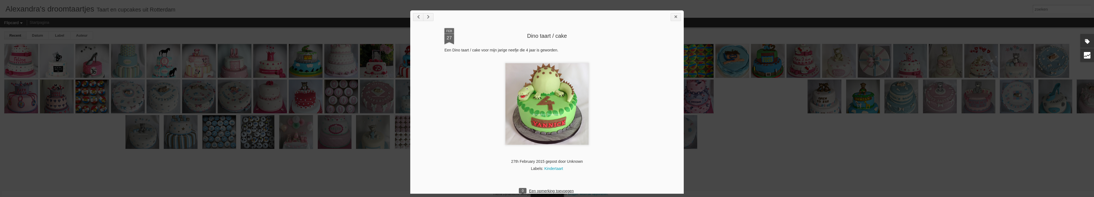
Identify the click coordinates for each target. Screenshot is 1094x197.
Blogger (573, 194)
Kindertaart (553, 168)
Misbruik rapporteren (593, 194)
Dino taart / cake (547, 36)
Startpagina (39, 22)
